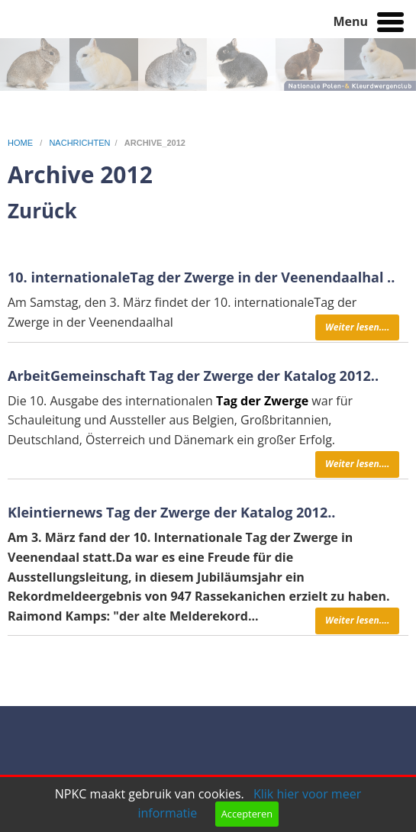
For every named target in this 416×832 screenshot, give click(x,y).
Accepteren (246, 814)
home (21, 142)
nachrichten (79, 142)
